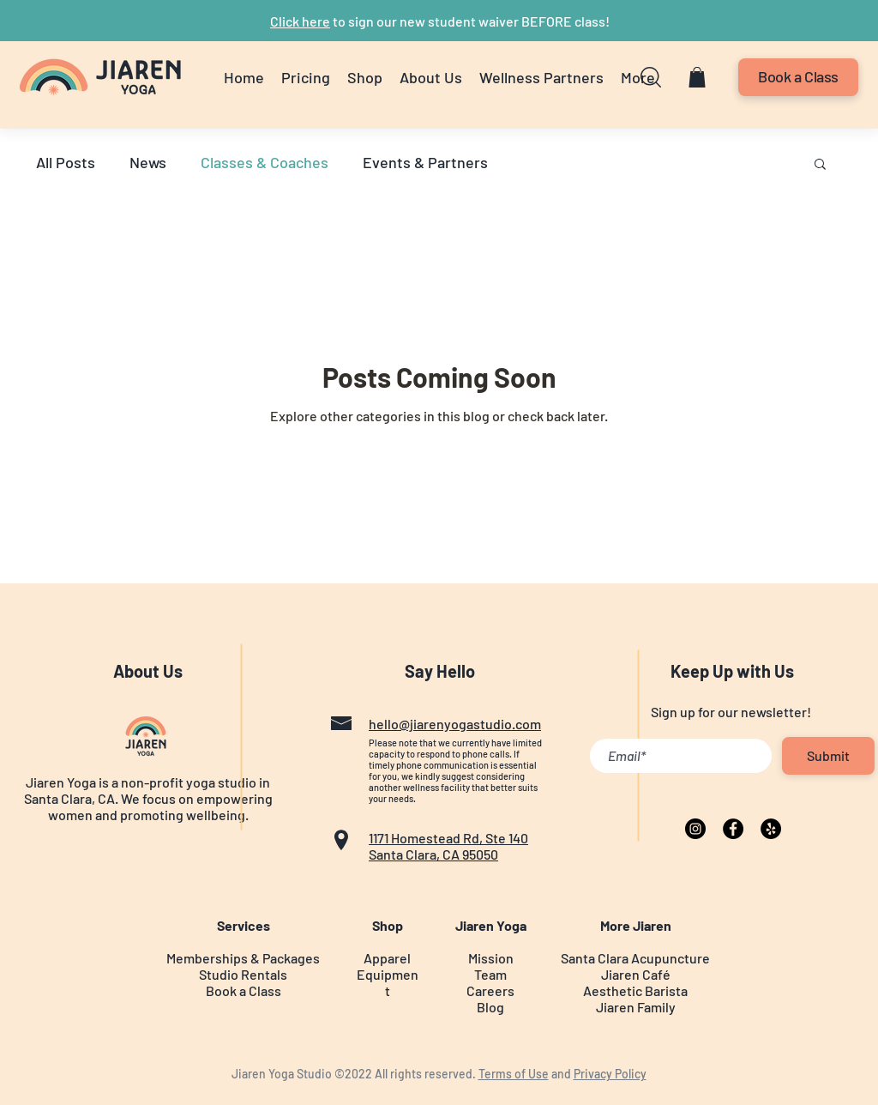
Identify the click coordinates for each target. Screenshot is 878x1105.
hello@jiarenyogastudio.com (455, 724)
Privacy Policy (610, 1073)
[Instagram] (695, 828)
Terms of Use (513, 1073)
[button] (365, 77)
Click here (300, 21)
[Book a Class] (798, 77)
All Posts (65, 162)
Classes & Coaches (264, 162)
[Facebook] (733, 828)
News (147, 162)
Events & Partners (425, 162)
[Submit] (828, 756)
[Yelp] (771, 828)
